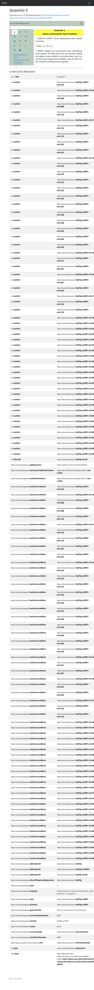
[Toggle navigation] (89, 3)
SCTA (4, 2)
